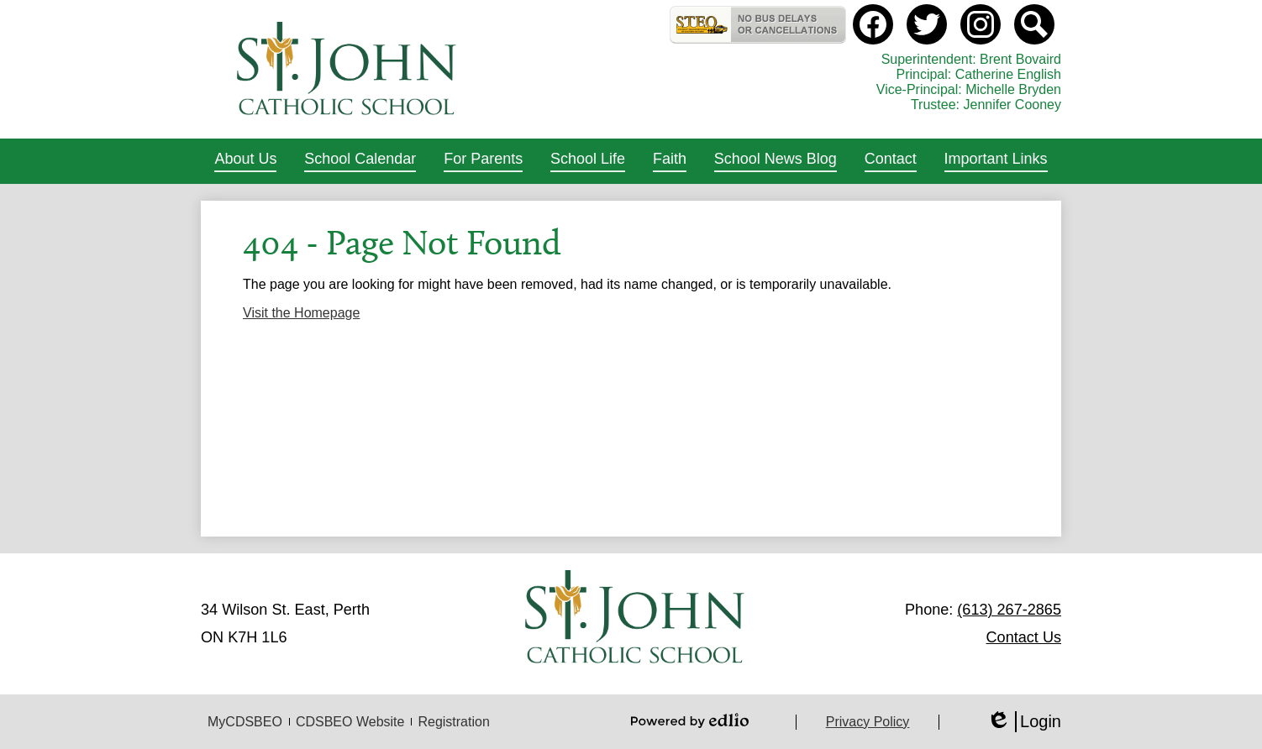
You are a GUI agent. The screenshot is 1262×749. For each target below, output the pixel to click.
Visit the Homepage (301, 313)
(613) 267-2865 (1009, 609)
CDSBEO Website (350, 722)
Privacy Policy (868, 722)
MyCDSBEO (245, 722)
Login (1023, 721)
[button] (245, 161)
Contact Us (1023, 637)
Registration (453, 722)
